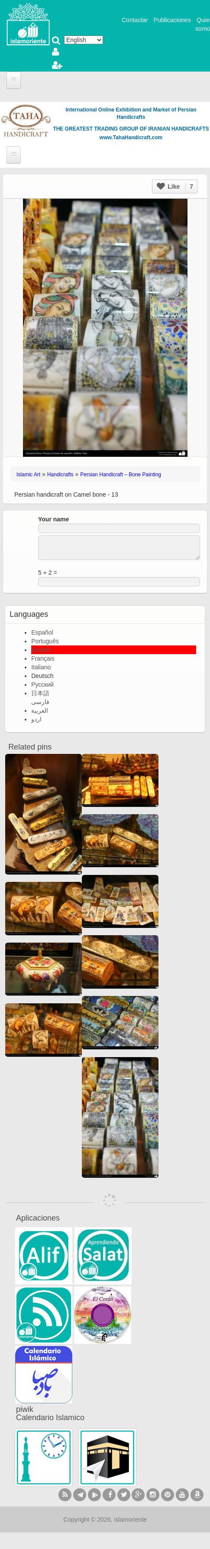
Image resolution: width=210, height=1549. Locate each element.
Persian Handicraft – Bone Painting (120, 475)
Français (43, 658)
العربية (39, 710)
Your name (53, 519)
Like (175, 186)
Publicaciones (172, 19)
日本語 (40, 693)
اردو (36, 719)
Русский (42, 684)
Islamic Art (28, 475)
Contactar (135, 19)
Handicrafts (60, 475)
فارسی (40, 702)
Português (45, 641)
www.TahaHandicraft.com (131, 137)
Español (42, 632)
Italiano (41, 667)
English (41, 649)
